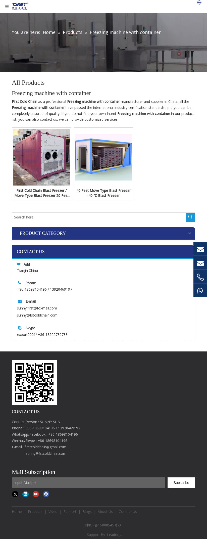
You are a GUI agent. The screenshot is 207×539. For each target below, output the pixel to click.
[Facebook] (46, 494)
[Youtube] (36, 494)
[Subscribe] (181, 482)
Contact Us (128, 511)
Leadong (114, 534)
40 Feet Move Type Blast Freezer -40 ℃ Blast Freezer (103, 193)
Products (35, 511)
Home (17, 511)
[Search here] (99, 217)
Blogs (87, 511)
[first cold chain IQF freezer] (34, 382)
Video (53, 511)
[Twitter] (15, 494)
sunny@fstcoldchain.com (37, 315)
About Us (105, 511)
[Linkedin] (25, 494)
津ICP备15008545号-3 (103, 525)
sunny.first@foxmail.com (37, 308)
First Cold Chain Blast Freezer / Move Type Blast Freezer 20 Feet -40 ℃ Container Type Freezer (41, 193)
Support (70, 511)
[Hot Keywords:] (190, 217)
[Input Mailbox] (88, 482)
